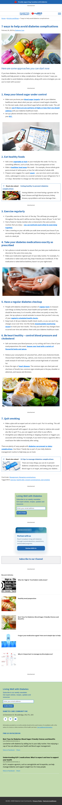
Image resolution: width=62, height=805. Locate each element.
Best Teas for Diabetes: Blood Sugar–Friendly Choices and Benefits (38, 618)
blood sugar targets (32, 99)
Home (3, 18)
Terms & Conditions (49, 801)
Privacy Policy (37, 801)
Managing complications (27, 477)
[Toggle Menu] (59, 14)
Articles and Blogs (13, 18)
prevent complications (32, 480)
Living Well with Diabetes (29, 496)
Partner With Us (31, 548)
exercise (13, 480)
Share (18, 750)
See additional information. (44, 727)
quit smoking (45, 480)
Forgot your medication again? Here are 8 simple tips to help (39, 635)
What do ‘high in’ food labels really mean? (33, 580)
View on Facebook (9, 750)
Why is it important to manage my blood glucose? (35, 654)
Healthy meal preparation (27, 598)
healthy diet (20, 480)
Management (14, 477)
